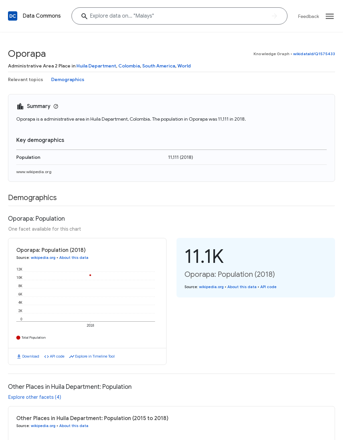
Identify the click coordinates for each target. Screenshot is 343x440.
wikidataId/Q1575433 (314, 53)
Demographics (67, 79)
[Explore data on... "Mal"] (179, 16)
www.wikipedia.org (34, 171)
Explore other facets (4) (34, 397)
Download (30, 356)
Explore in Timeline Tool (95, 356)
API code (57, 356)
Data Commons (42, 16)
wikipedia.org (43, 257)
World (184, 66)
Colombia (129, 66)
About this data (73, 257)
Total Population (34, 337)
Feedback (308, 16)
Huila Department (96, 66)
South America (158, 66)
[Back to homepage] (12, 16)
